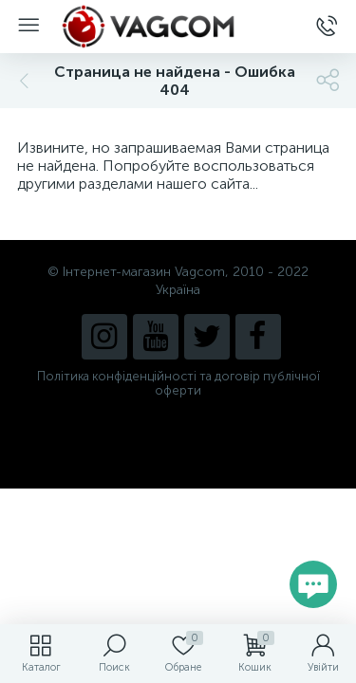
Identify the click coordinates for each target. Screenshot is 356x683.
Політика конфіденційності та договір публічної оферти (178, 383)
